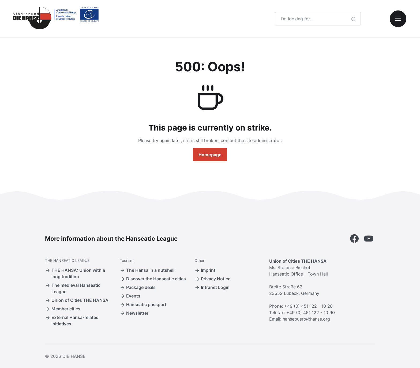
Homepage (210, 154)
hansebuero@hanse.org (306, 319)
